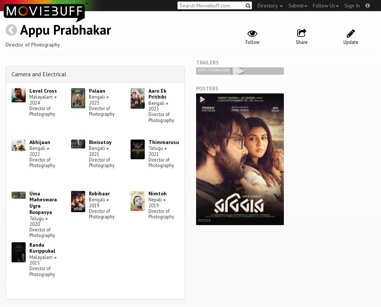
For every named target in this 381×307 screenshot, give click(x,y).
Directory (270, 5)
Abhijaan (39, 142)
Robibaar (99, 193)
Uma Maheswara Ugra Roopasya (43, 202)
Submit (297, 5)
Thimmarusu (163, 142)
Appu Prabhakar (65, 29)
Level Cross (43, 90)
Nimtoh (157, 193)
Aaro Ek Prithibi (157, 93)
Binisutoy (100, 142)
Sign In (352, 5)
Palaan (97, 90)
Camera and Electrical (39, 74)
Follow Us (326, 5)
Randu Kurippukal (42, 248)
